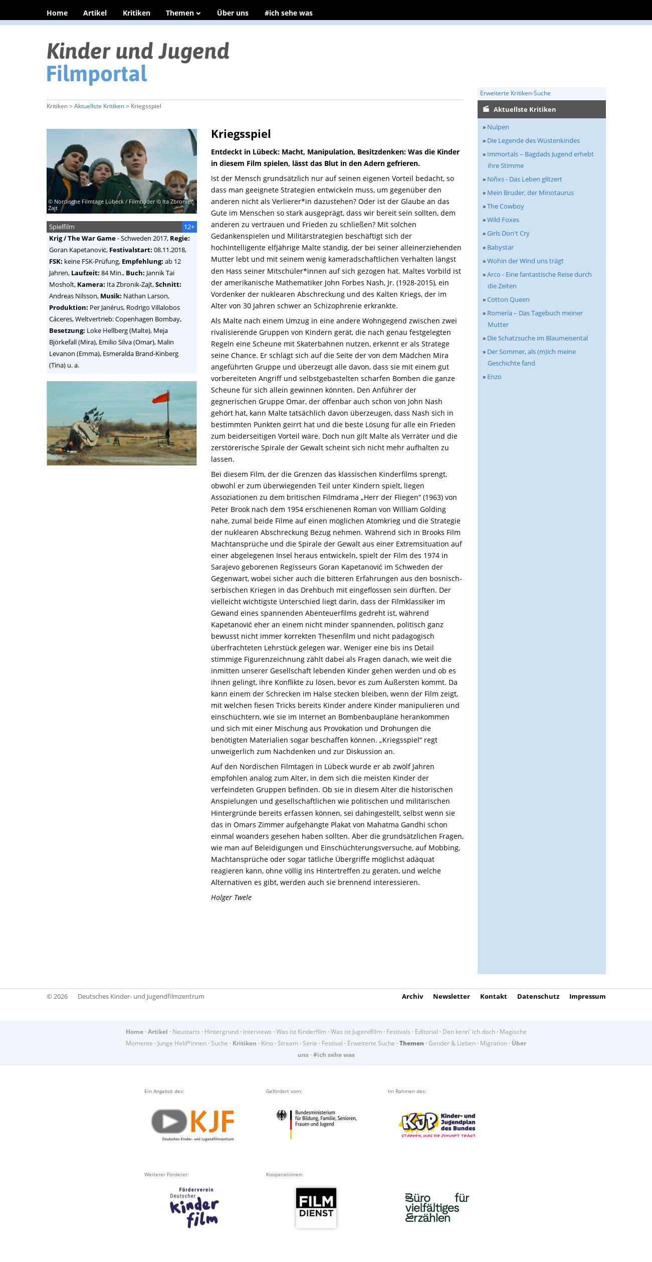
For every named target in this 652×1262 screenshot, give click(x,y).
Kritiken (136, 13)
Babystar (500, 247)
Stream (288, 1043)
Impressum (587, 996)
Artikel (95, 13)
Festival (332, 1043)
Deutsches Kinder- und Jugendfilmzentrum (141, 996)
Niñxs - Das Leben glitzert (524, 179)
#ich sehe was (289, 13)
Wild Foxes (503, 219)
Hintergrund (221, 1031)
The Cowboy (505, 206)
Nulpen (498, 126)
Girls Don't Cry (508, 233)
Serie (310, 1043)
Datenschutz (538, 996)
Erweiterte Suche (371, 1043)
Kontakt (493, 996)
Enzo (494, 376)
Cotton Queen (508, 299)
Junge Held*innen (181, 1043)
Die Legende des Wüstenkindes (533, 140)
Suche (219, 1043)
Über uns (233, 13)
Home (57, 13)
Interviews (257, 1031)
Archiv (412, 996)
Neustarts (186, 1031)
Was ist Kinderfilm (301, 1031)
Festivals (398, 1031)
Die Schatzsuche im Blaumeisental (537, 337)
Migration (493, 1043)
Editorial (426, 1031)
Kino (267, 1043)
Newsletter (451, 996)
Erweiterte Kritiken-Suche (515, 93)
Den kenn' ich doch (469, 1031)
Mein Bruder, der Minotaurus (530, 192)
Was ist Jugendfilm (356, 1031)
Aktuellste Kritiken (99, 106)
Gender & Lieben (452, 1043)
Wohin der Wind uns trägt (525, 260)
